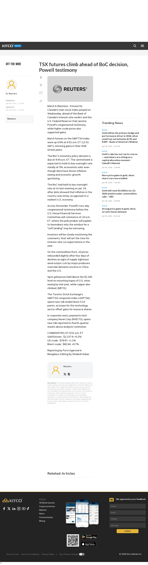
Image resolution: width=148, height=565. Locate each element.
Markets (43, 510)
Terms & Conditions (30, 554)
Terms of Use (12, 554)
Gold (105, 130)
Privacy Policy (48, 554)
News (42, 513)
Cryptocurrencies (47, 506)
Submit (127, 531)
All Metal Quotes (47, 502)
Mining (42, 521)
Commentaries (46, 517)
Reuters (13, 93)
